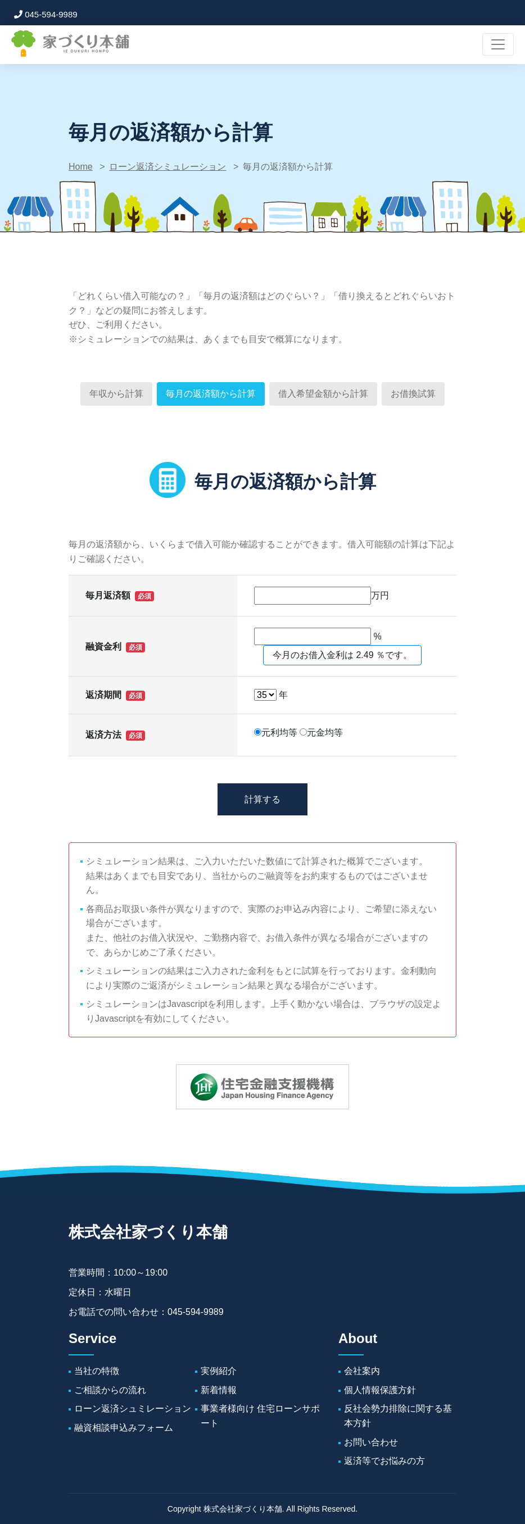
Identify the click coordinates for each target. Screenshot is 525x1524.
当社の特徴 (96, 1371)
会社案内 (362, 1371)
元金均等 (321, 732)
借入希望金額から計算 (323, 393)
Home (81, 166)
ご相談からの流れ (110, 1390)
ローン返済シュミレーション (132, 1409)
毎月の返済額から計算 (211, 393)
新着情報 (219, 1390)
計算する (262, 799)
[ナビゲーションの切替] (498, 44)
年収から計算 (116, 393)
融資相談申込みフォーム (123, 1427)
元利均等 (275, 732)
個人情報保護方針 (380, 1390)
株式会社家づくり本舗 (148, 1232)
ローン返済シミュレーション (167, 166)
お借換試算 (413, 393)
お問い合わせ (371, 1442)
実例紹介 (219, 1371)
